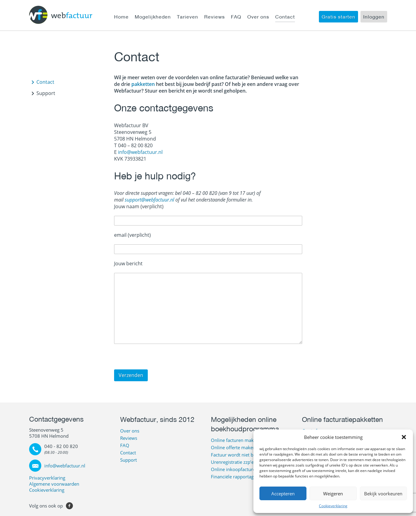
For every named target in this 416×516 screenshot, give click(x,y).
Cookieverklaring (333, 505)
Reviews (214, 16)
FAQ (236, 16)
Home (121, 16)
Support (45, 93)
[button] (404, 437)
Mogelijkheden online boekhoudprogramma (245, 424)
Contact (285, 16)
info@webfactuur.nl (140, 152)
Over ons (258, 16)
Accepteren (283, 494)
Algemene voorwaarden (54, 484)
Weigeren (333, 494)
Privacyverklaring (47, 478)
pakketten (142, 84)
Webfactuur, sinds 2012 (157, 419)
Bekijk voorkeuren (383, 494)
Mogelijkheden (153, 16)
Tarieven (187, 16)
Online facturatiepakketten (342, 419)
